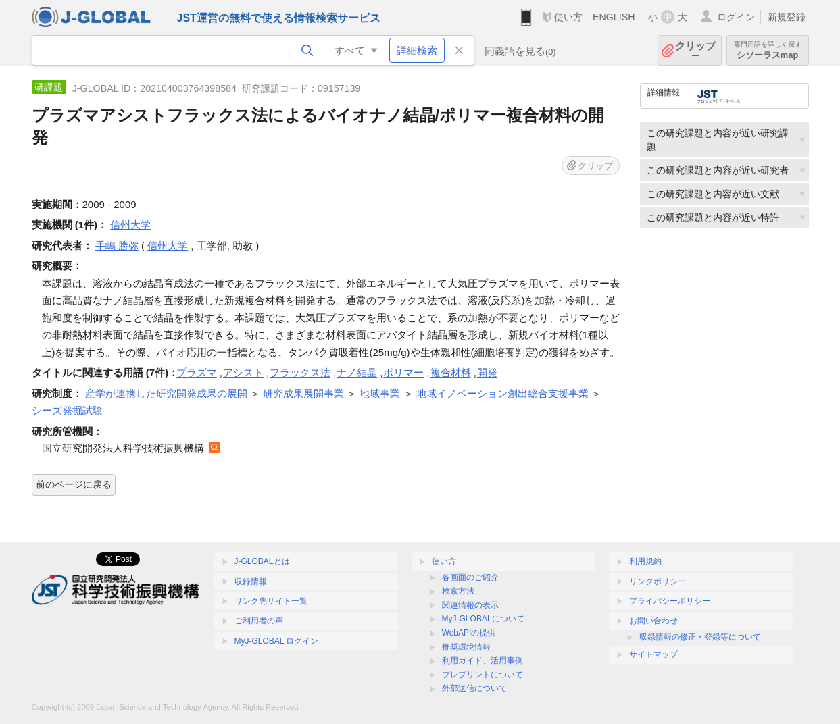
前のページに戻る (74, 484)
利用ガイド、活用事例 (482, 660)
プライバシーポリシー (669, 601)
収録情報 (250, 581)
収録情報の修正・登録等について (700, 637)
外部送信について (474, 688)
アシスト (243, 372)
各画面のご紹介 (470, 577)
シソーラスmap (767, 50)
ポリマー (403, 372)
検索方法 (458, 591)
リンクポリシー (657, 581)
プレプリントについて (482, 674)
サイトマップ (653, 654)
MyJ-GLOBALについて (483, 618)
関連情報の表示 (470, 605)
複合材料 (450, 372)
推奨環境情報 (466, 647)
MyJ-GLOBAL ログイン (276, 641)
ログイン (736, 16)
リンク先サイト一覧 (270, 601)
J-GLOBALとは (262, 561)
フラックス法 (300, 372)
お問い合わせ (653, 620)
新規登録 (787, 16)
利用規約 (645, 561)
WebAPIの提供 (469, 633)
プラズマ (196, 372)
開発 (487, 372)
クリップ (695, 50)
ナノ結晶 (357, 372)
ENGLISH (614, 16)
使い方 (568, 16)
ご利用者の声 (258, 620)
